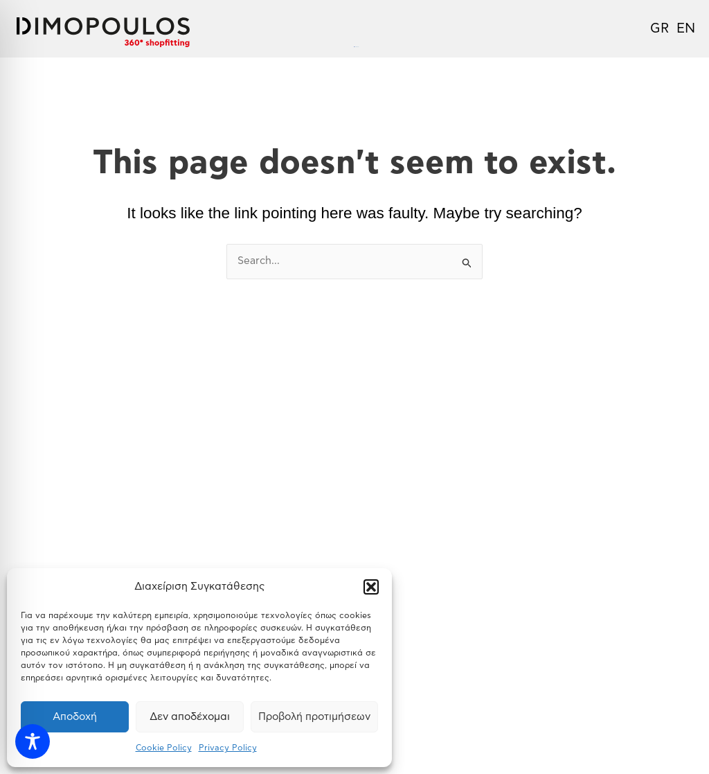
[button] (371, 587)
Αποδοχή (75, 717)
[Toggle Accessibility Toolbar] (32, 741)
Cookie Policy (164, 748)
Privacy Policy (228, 748)
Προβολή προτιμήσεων (314, 717)
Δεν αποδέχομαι (190, 717)
